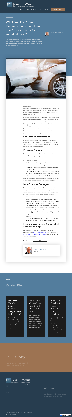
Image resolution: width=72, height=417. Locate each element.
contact (46, 9)
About (21, 9)
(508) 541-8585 (58, 9)
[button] (31, 9)
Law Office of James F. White (40, 232)
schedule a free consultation (40, 234)
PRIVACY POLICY (50, 412)
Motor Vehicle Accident (40, 241)
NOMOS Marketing (11, 414)
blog (40, 9)
